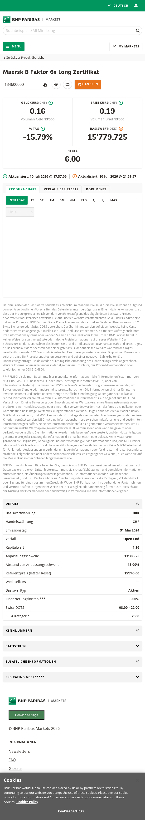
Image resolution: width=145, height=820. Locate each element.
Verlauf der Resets (61, 189)
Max (113, 200)
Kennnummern (72, 631)
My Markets (125, 46)
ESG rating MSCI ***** (72, 677)
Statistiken (72, 646)
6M (72, 200)
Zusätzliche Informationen (72, 662)
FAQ (12, 760)
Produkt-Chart (22, 189)
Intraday (17, 200)
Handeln (87, 84)
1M (51, 200)
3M (62, 200)
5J (103, 200)
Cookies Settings (26, 715)
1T (32, 200)
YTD (84, 200)
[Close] (137, 783)
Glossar (15, 768)
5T (42, 200)
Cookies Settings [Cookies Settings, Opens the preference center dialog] (71, 814)
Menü (14, 46)
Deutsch (117, 6)
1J (94, 200)
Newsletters (19, 751)
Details (72, 504)
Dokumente (96, 189)
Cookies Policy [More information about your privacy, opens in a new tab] (27, 804)
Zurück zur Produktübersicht (25, 57)
